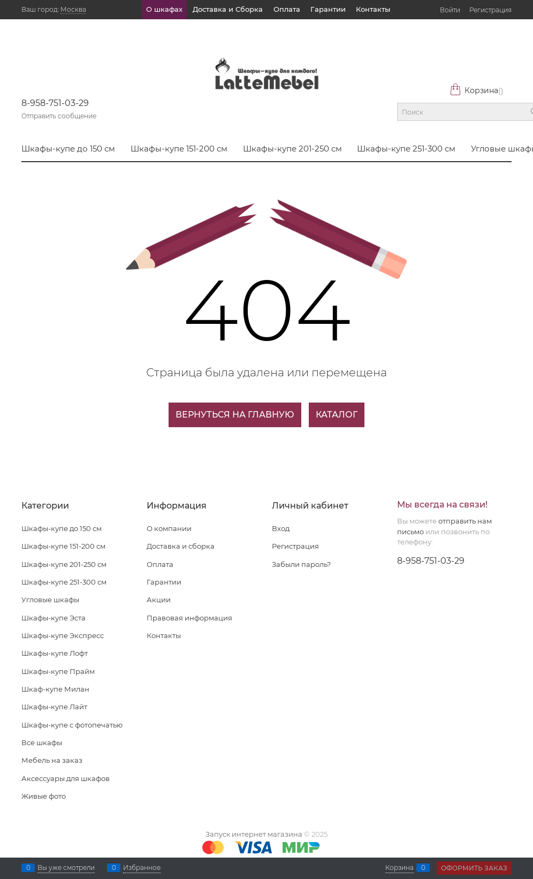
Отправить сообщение (58, 116)
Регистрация (490, 10)
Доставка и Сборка (228, 9)
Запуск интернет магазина (253, 834)
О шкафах (164, 9)
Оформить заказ (474, 868)
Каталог (336, 415)
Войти (450, 10)
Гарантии (328, 9)
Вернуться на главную (235, 415)
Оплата (286, 9)
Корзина (477, 90)
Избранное (142, 867)
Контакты (373, 9)
